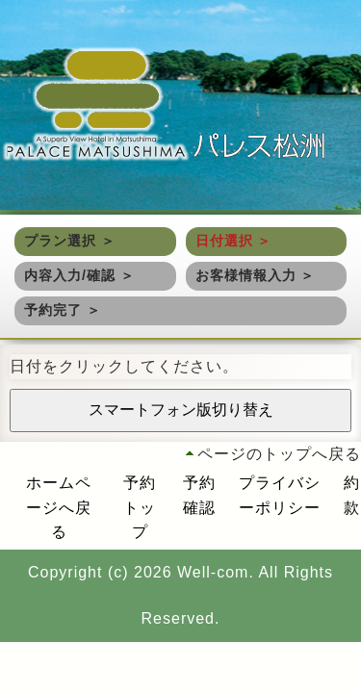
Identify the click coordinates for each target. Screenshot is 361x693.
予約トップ (139, 507)
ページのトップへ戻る (279, 454)
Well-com (212, 572)
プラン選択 (60, 240)
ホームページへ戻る (58, 507)
